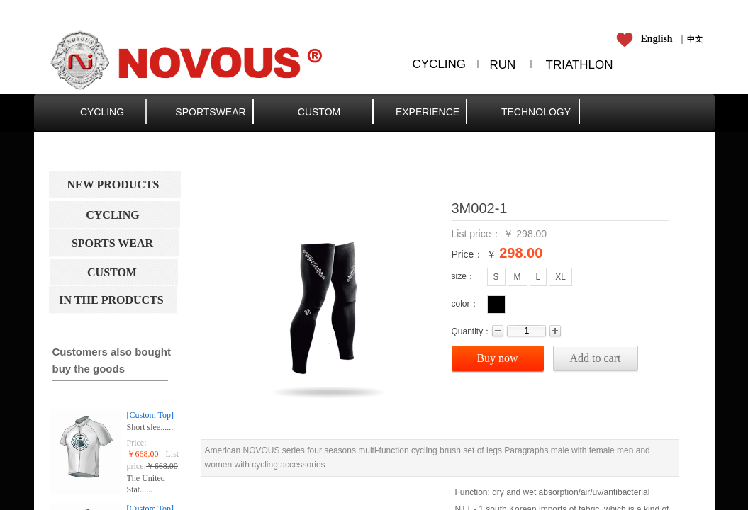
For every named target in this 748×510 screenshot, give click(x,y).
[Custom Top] (150, 415)
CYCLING (102, 112)
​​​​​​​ (647, 39)
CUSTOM (319, 112)
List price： (478, 233)
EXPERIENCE (427, 112)
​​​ (695, 39)
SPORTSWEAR (210, 112)
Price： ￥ (474, 254)
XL (560, 277)
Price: (137, 443)
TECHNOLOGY (536, 112)
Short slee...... (150, 427)
